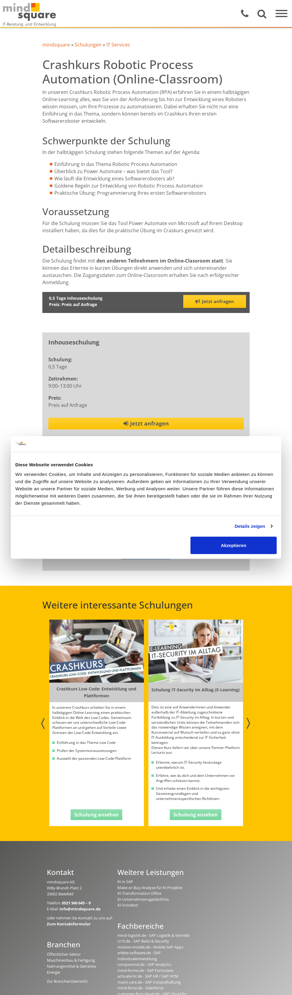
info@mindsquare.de (80, 909)
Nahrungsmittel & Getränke (71, 966)
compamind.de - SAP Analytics (144, 964)
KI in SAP (125, 881)
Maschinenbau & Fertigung (71, 960)
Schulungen (88, 44)
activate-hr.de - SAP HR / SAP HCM (147, 976)
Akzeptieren (233, 545)
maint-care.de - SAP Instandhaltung (149, 982)
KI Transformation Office (139, 893)
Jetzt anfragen (146, 423)
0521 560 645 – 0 (76, 903)
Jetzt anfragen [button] (214, 301)
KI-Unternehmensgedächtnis (143, 899)
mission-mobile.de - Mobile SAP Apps (150, 947)
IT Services (118, 44)
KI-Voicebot (127, 905)
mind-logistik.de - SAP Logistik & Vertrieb (153, 935)
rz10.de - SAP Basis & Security (143, 941)
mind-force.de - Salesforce (140, 987)
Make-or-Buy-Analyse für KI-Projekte (149, 887)
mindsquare (56, 44)
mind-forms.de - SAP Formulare (145, 970)
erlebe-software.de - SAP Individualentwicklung (139, 955)
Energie (53, 972)
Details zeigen (250, 526)
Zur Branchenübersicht (67, 981)
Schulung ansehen (96, 814)
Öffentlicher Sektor (64, 954)
